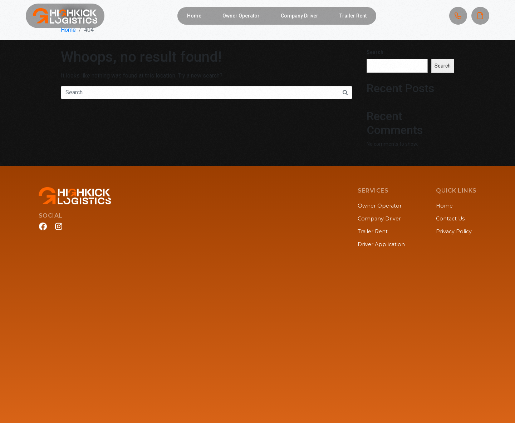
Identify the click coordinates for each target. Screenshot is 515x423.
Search (375, 52)
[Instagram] (58, 226)
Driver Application (381, 244)
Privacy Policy (454, 231)
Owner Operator (241, 16)
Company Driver (299, 16)
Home (194, 16)
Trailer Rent (353, 16)
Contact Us (450, 218)
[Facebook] (43, 226)
